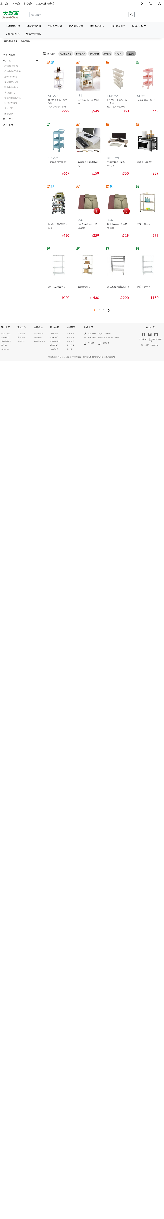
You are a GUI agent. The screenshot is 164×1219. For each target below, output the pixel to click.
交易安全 (5, 337)
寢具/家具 (8, 119)
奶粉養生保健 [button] (55, 26)
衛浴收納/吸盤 (11, 82)
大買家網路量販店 (9, 41)
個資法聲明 (38, 333)
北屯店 (4, 3)
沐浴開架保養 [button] (76, 26)
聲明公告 (21, 341)
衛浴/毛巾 (8, 125)
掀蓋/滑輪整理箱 (12, 98)
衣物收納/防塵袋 (12, 71)
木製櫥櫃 (8, 113)
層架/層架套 (25, 41)
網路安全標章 (39, 341)
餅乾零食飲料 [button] (34, 26)
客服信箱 (70, 345)
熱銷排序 (119, 54)
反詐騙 (4, 345)
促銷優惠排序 (65, 54)
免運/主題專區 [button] (33, 34)
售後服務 (70, 341)
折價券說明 (55, 341)
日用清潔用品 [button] (118, 26)
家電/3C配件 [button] (139, 26)
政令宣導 (5, 349)
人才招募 (21, 333)
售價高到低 (94, 54)
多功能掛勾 (9, 92)
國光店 (16, 3)
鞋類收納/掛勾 (11, 87)
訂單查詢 (70, 333)
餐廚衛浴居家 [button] (97, 26)
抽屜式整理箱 (10, 103)
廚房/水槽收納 (11, 76)
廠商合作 (21, 337)
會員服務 (38, 337)
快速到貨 (54, 333)
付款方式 (54, 337)
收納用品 (7, 60)
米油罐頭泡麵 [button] (12, 26)
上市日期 (107, 54)
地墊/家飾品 (9, 54)
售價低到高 (80, 54)
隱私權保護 (6, 341)
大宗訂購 (54, 349)
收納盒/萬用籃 (11, 66)
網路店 (28, 3)
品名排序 (131, 54)
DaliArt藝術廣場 (45, 3)
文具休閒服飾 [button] (12, 34)
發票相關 (70, 337)
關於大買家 (6, 333)
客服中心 (70, 349)
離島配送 (54, 345)
